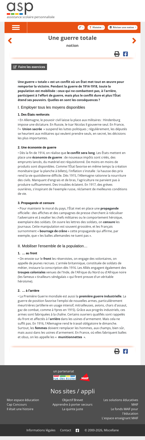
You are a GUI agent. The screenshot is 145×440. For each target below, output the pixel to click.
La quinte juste (72, 409)
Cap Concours (17, 404)
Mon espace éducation (23, 400)
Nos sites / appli (72, 391)
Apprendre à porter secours (72, 404)
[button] (29, 67)
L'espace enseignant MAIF (120, 418)
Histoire (95, 27)
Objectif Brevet (72, 400)
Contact (65, 430)
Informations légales (41, 430)
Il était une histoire (20, 409)
